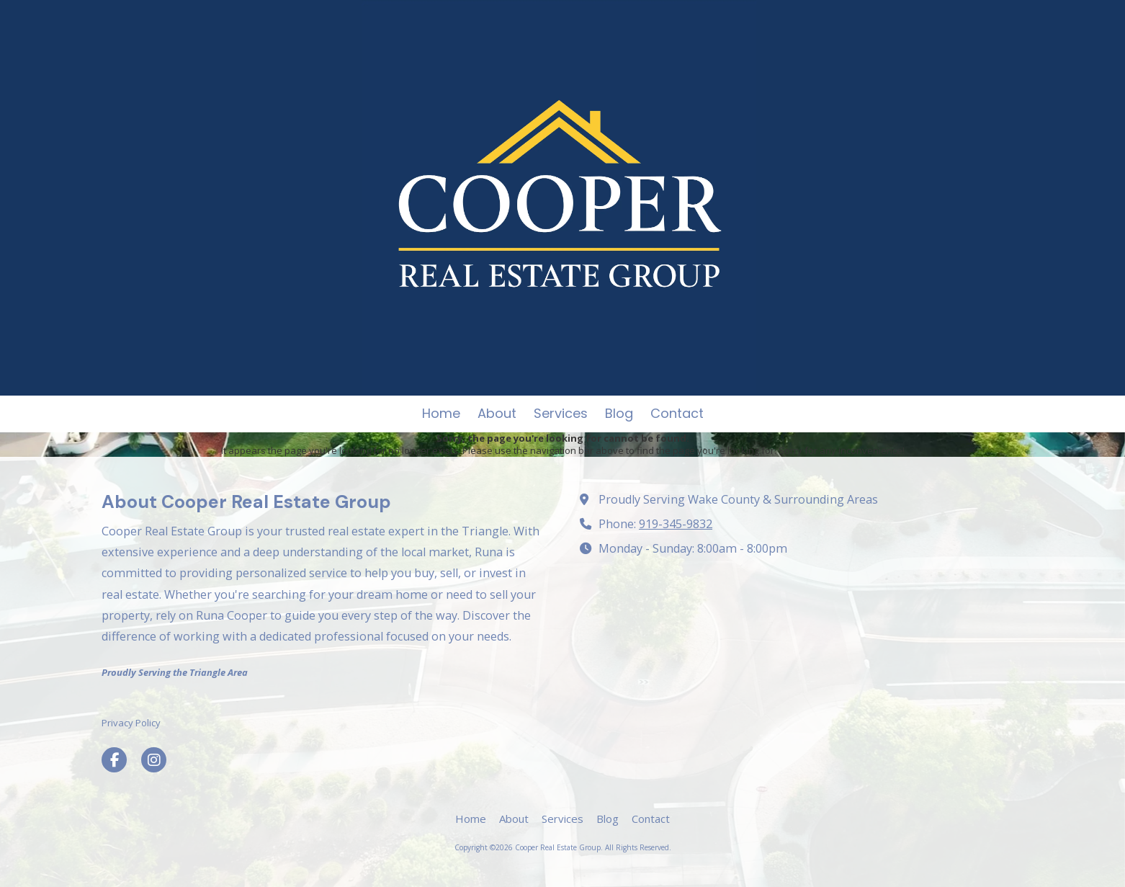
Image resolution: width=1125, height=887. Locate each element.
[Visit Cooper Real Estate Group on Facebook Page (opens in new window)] (114, 759)
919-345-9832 (675, 524)
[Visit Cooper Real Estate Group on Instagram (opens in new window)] (153, 759)
